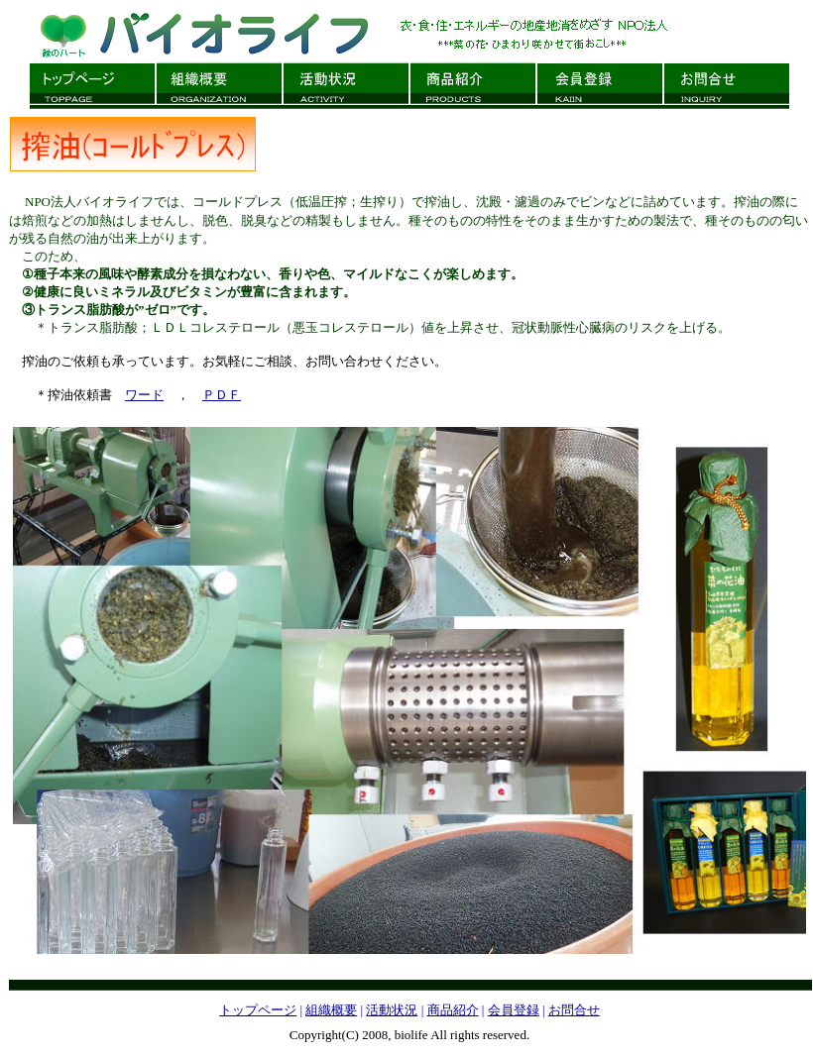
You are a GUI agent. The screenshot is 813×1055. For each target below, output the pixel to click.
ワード (144, 394)
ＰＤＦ (221, 394)
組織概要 (331, 1009)
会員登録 (513, 1009)
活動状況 (391, 1009)
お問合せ (574, 1009)
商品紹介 (453, 1009)
